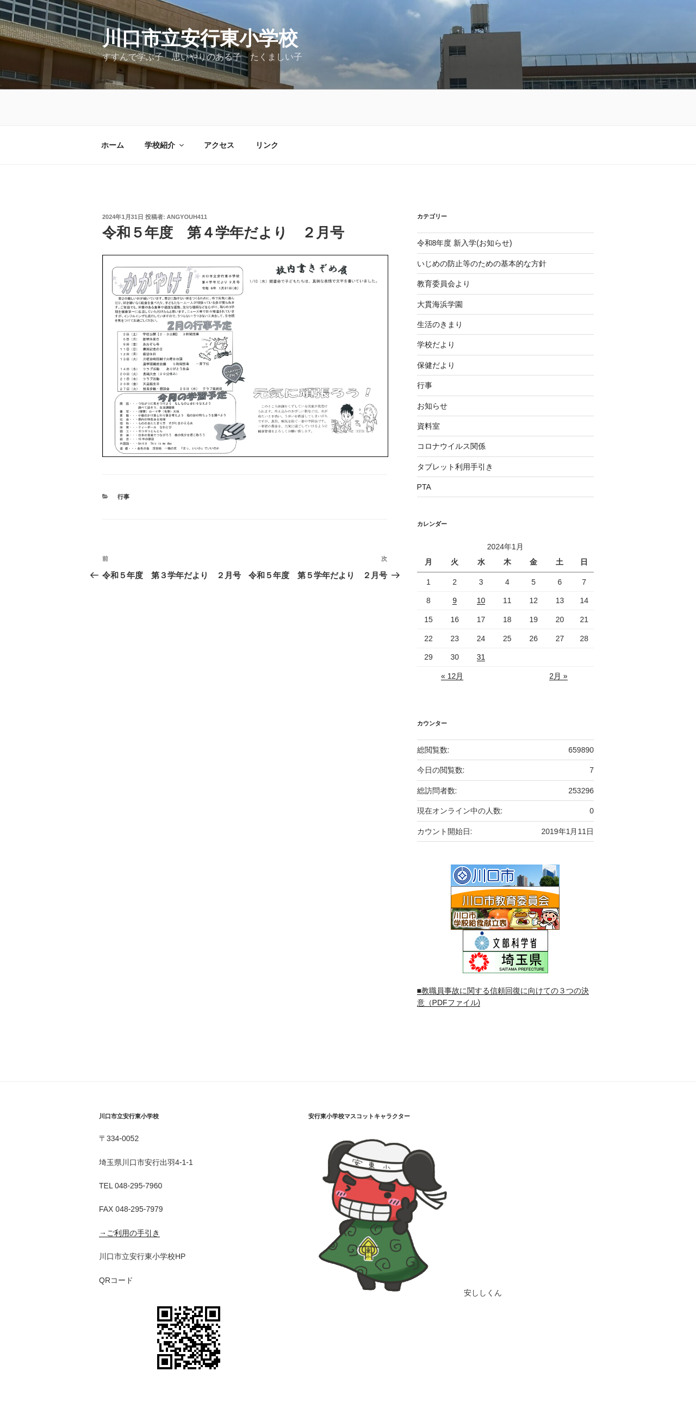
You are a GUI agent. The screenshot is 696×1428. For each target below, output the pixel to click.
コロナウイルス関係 (451, 410)
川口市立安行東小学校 (200, 38)
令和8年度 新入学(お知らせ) (464, 207)
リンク (267, 109)
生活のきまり (440, 288)
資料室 (428, 390)
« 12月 (452, 640)
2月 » (558, 640)
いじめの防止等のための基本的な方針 (481, 227)
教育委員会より (443, 247)
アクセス (219, 109)
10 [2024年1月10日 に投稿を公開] (481, 564)
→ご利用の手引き (129, 1197)
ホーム (112, 109)
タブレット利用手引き (455, 431)
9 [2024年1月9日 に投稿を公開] (454, 564)
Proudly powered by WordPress (152, 1403)
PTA (424, 451)
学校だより (436, 308)
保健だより (436, 329)
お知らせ (432, 370)
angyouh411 (187, 181)
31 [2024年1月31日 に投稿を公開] (481, 621)
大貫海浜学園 (440, 268)
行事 (123, 259)
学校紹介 (165, 109)
